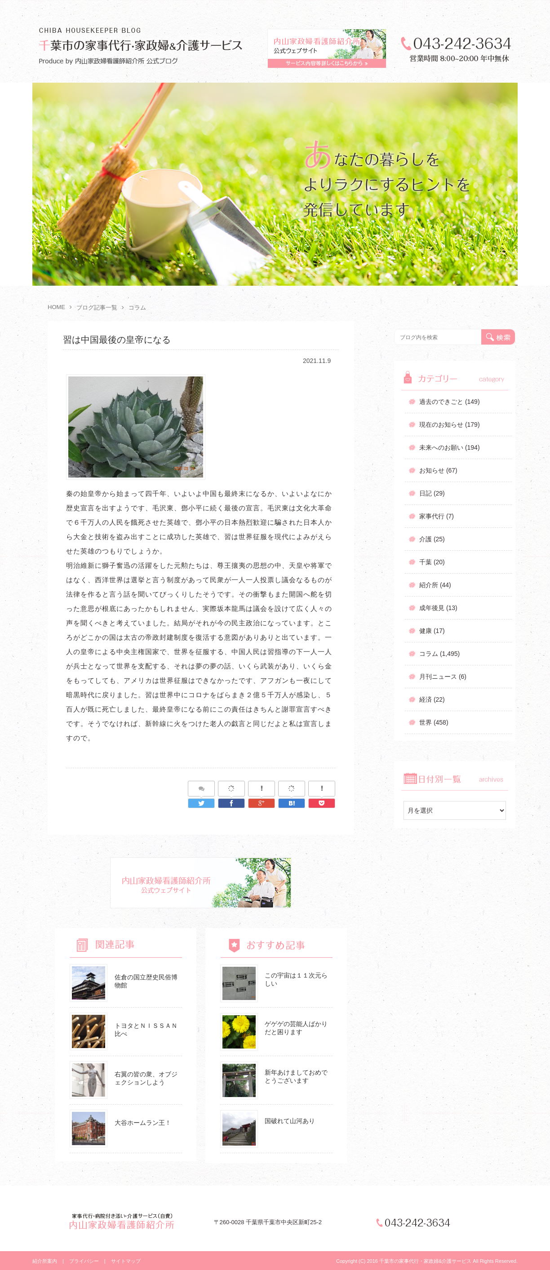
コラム (428, 653)
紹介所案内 (44, 1261)
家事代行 (431, 516)
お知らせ (431, 470)
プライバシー (84, 1261)
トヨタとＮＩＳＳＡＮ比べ (146, 1029)
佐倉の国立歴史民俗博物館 (146, 981)
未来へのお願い (441, 447)
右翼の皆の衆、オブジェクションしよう (146, 1078)
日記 (425, 493)
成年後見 (431, 607)
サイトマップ (126, 1261)
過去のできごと (441, 401)
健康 (425, 630)
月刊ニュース (438, 676)
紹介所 (428, 585)
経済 (425, 699)
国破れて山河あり (290, 1120)
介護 (425, 539)
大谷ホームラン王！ (143, 1122)
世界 (425, 722)
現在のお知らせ (441, 424)
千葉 (425, 562)
